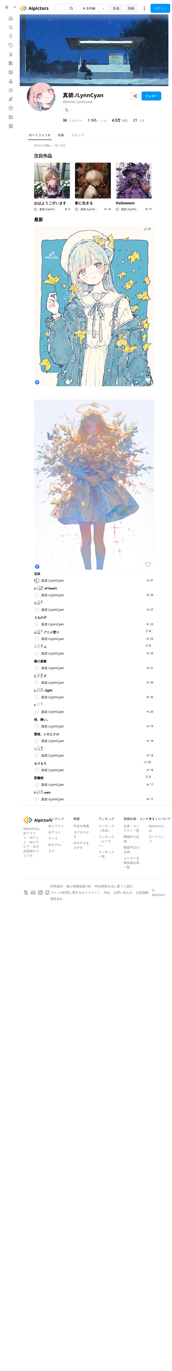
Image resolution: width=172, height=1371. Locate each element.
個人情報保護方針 (78, 1345)
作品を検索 (81, 1285)
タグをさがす (81, 1293)
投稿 (131, 8)
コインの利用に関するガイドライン (75, 1351)
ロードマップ (156, 1298)
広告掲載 (142, 1351)
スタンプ (77, 135)
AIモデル (54, 1304)
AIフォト (54, 1291)
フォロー (151, 96)
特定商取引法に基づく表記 (114, 1345)
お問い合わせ (123, 1351)
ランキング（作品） (106, 1287)
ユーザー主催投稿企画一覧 (131, 1321)
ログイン (160, 8)
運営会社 (56, 1358)
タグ (51, 1310)
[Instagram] (40, 1351)
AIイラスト (56, 1285)
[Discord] (33, 1351)
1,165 (92, 120)
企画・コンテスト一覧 (131, 1287)
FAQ (107, 1351)
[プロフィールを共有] (135, 96)
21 (135, 120)
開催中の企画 (131, 1298)
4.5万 (116, 120)
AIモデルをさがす (81, 1304)
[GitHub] (47, 1351)
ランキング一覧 (106, 1313)
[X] (67, 110)
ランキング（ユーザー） (106, 1300)
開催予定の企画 (131, 1308)
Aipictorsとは (157, 1287)
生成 (116, 8)
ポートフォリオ (40, 135)
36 (65, 120)
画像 (61, 135)
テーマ (53, 1297)
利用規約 (56, 1345)
